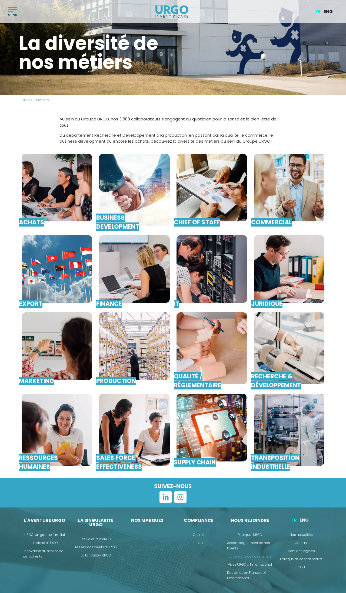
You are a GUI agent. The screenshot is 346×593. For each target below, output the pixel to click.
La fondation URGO (96, 555)
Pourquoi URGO (250, 534)
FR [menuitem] (318, 11)
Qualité (198, 534)
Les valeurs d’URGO (96, 539)
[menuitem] (318, 11)
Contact (301, 542)
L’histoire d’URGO (44, 542)
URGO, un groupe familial (44, 534)
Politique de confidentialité (301, 559)
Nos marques (147, 520)
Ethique (199, 542)
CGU (301, 567)
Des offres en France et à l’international (247, 575)
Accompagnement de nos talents (248, 545)
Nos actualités (301, 534)
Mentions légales (301, 551)
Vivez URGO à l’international (250, 564)
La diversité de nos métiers (250, 556)
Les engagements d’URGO (96, 547)
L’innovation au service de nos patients (42, 554)
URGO (27, 100)
